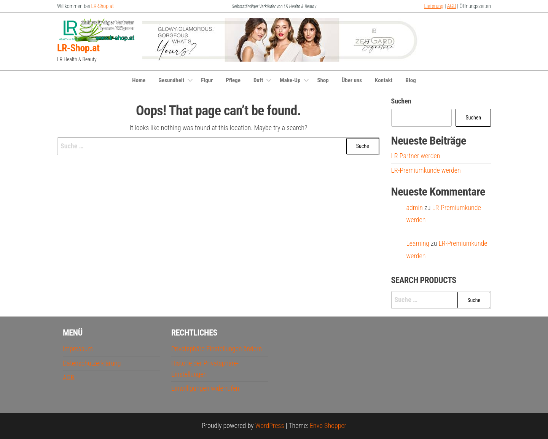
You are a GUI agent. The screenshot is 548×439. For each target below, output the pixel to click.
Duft (258, 80)
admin (414, 208)
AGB (451, 6)
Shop (322, 80)
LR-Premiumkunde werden (426, 170)
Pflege (233, 80)
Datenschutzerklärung (92, 363)
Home (138, 80)
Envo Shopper (328, 425)
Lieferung (434, 6)
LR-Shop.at (102, 6)
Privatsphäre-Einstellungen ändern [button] (216, 349)
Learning (417, 243)
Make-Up (290, 80)
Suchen (401, 101)
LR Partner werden (415, 156)
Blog (410, 80)
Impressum (78, 349)
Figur (207, 80)
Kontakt (383, 80)
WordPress (269, 425)
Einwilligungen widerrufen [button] (205, 388)
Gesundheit (171, 80)
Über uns (352, 80)
